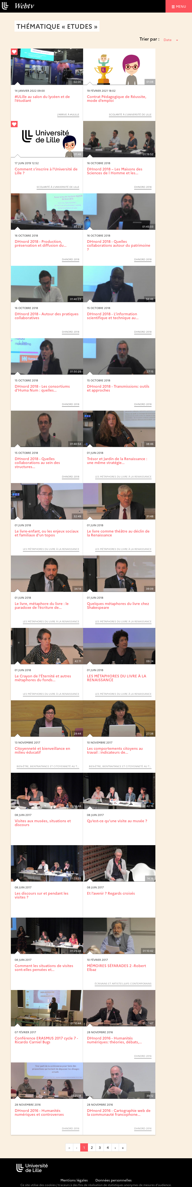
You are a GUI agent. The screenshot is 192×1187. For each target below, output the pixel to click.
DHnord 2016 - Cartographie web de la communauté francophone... (119, 1112)
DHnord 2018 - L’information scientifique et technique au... (113, 315)
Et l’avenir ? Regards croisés (111, 893)
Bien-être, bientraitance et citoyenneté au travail (48, 766)
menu (181, 6)
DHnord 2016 (143, 1056)
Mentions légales (74, 1180)
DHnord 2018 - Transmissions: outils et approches (118, 388)
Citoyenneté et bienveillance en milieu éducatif (42, 750)
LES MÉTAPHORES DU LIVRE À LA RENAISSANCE (123, 476)
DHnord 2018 (143, 187)
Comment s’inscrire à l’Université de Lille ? (46, 171)
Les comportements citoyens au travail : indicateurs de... (115, 750)
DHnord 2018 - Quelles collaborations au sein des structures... (37, 462)
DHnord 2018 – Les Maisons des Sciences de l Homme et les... (114, 171)
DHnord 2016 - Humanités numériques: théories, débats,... (114, 1040)
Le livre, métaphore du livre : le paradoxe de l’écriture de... (42, 605)
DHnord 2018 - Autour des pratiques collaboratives (47, 315)
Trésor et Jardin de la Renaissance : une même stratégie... (117, 460)
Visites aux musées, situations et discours (43, 822)
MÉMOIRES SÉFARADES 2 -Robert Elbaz (116, 967)
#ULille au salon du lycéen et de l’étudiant (42, 98)
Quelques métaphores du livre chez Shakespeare (118, 605)
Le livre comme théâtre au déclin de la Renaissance (118, 533)
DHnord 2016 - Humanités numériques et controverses (39, 1112)
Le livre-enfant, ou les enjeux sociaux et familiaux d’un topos (47, 533)
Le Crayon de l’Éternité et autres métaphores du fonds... (43, 677)
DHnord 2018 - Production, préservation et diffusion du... (40, 243)
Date (171, 39)
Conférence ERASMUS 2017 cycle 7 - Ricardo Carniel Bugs (46, 1040)
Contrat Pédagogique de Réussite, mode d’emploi (116, 98)
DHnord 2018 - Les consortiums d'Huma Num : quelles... (42, 388)
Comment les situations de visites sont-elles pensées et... (44, 967)
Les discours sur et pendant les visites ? (41, 895)
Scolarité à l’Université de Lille (130, 114)
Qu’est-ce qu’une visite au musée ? (117, 820)
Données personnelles (113, 1180)
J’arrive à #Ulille (68, 114)
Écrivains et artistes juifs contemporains (123, 983)
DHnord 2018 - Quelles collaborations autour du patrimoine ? (118, 245)
